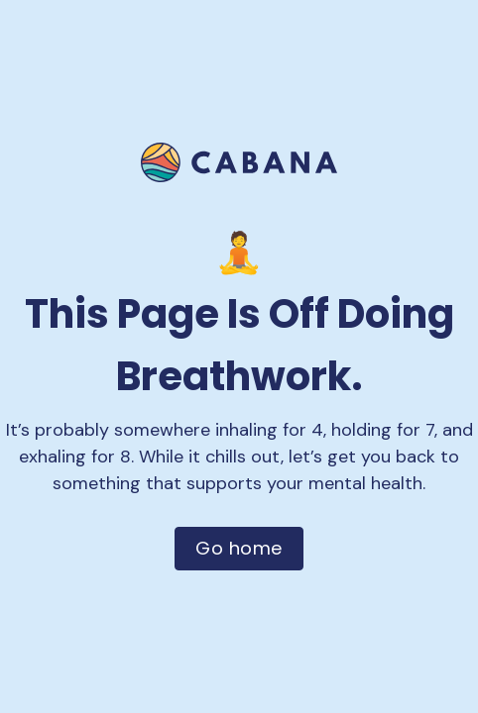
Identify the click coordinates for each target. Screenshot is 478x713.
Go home (239, 548)
